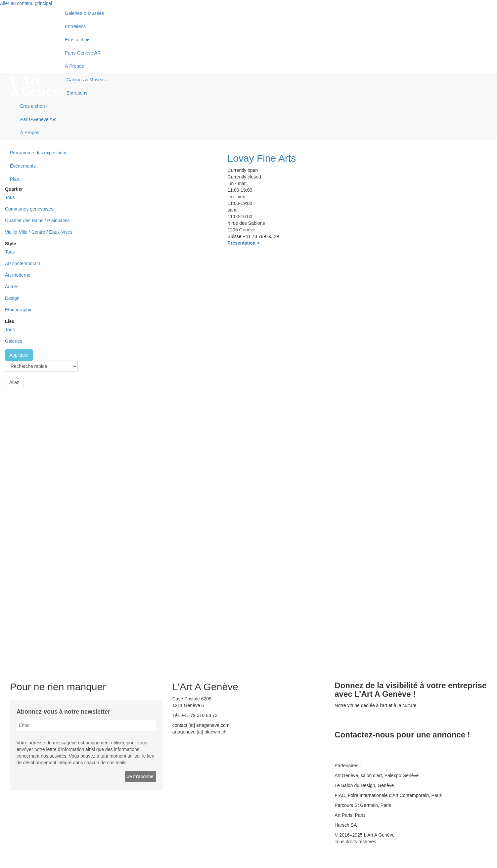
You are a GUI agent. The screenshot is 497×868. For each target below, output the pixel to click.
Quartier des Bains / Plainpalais (37, 220)
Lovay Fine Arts (262, 158)
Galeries (13, 341)
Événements (23, 166)
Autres (11, 286)
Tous (10, 197)
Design (12, 298)
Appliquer (19, 355)
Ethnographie (18, 309)
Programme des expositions (39, 152)
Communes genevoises (29, 209)
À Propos (74, 66)
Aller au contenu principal (26, 3)
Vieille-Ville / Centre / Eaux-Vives (38, 232)
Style (10, 243)
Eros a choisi (78, 39)
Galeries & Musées (84, 13)
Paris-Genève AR (83, 53)
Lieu (10, 321)
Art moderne (17, 275)
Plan (14, 179)
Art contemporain (22, 263)
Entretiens (75, 26)
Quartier (14, 189)
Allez (14, 382)
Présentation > (244, 243)
